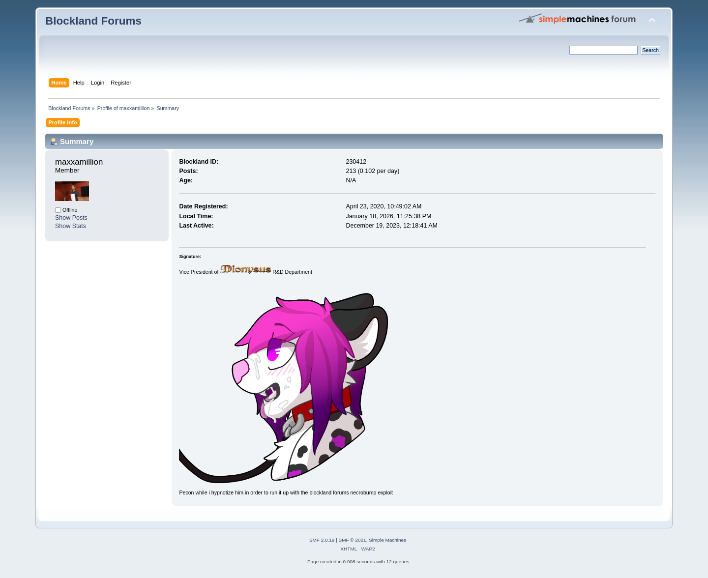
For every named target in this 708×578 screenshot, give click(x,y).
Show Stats (70, 226)
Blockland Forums (93, 21)
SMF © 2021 (352, 540)
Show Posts (71, 217)
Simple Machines (387, 540)
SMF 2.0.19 (322, 540)
